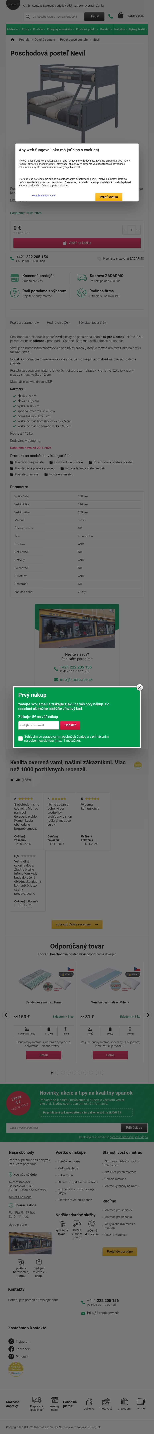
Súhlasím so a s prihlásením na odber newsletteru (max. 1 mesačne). (66, 738)
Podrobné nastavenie (44, 195)
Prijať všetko (109, 197)
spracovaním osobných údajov (64, 736)
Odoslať (70, 725)
